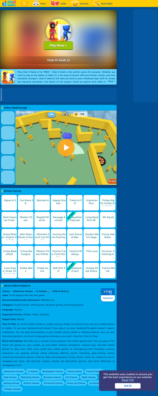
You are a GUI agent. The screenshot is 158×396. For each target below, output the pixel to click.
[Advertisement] (59, 95)
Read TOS (128, 380)
